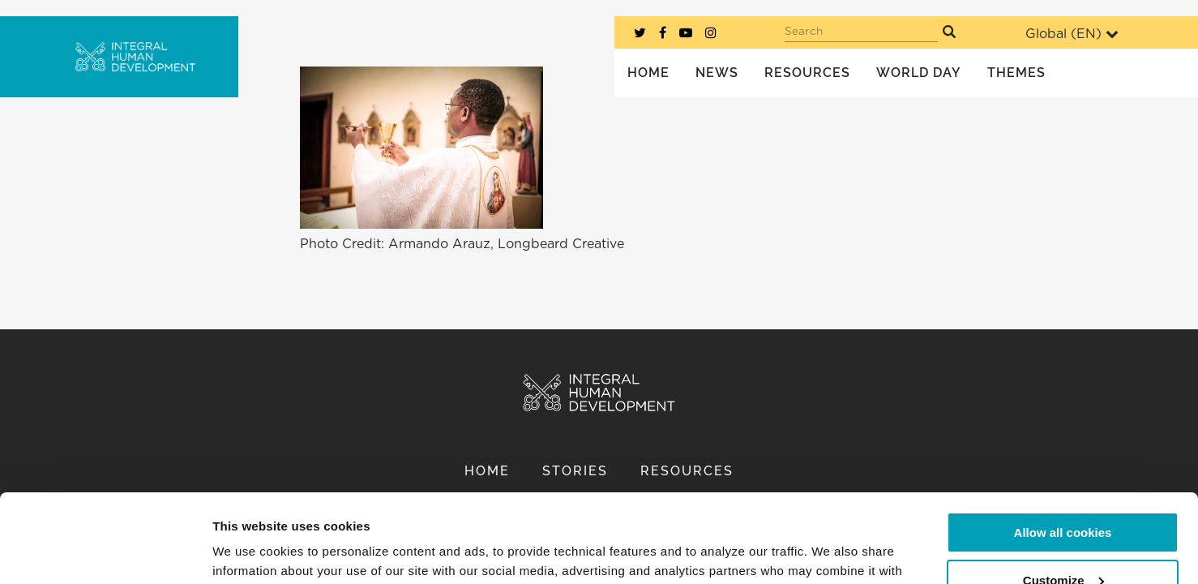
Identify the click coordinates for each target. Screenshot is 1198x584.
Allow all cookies (1063, 450)
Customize (1063, 497)
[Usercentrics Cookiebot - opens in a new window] (105, 552)
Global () (1072, 34)
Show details (250, 552)
